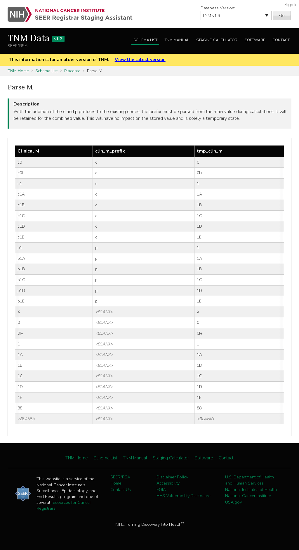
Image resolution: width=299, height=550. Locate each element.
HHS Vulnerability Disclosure (184, 496)
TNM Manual (177, 40)
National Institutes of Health (251, 489)
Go (282, 15)
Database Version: (218, 8)
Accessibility (168, 483)
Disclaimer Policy (172, 477)
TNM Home (18, 71)
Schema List (145, 40)
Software (255, 40)
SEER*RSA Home (120, 480)
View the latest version (140, 60)
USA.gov (233, 502)
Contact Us (120, 489)
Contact (281, 40)
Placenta (72, 71)
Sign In (291, 4)
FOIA (161, 489)
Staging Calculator (216, 40)
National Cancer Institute (248, 496)
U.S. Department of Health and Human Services (249, 480)
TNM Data (36, 38)
